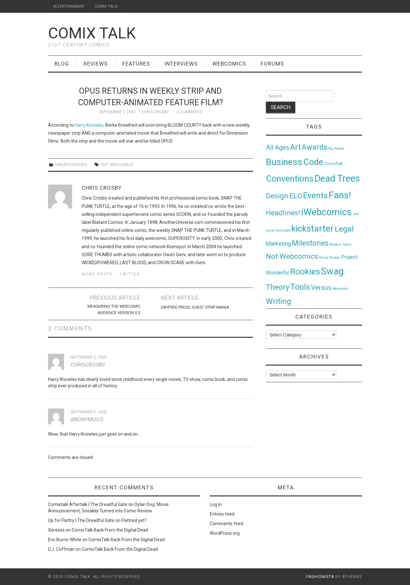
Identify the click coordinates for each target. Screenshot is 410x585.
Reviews (96, 63)
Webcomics (229, 63)
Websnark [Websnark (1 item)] (340, 289)
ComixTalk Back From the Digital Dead (110, 530)
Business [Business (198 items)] (284, 162)
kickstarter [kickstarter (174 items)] (312, 228)
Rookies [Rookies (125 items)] (305, 271)
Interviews (181, 63)
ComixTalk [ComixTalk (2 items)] (333, 164)
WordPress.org (225, 533)
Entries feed (222, 514)
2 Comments (189, 111)
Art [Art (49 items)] (295, 147)
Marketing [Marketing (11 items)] (278, 244)
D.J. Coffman (61, 549)
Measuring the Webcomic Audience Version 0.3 (113, 309)
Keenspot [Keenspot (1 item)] (283, 230)
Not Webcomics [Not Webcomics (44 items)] (292, 256)
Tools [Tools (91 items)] (300, 287)
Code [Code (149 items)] (313, 162)
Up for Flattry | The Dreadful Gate (81, 520)
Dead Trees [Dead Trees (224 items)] (337, 178)
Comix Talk (92, 33)
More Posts (97, 274)
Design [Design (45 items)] (277, 196)
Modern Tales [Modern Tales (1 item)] (340, 244)
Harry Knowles (89, 125)
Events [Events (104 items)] (315, 195)
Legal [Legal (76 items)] (344, 228)
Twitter (129, 274)
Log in (216, 504)
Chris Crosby (155, 111)
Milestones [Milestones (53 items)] (310, 243)
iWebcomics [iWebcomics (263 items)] (326, 212)
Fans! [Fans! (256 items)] (340, 195)
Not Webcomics (117, 164)
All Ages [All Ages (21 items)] (277, 147)
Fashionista (320, 576)
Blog (61, 63)
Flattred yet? (134, 520)
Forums (272, 63)
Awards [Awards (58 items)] (314, 147)
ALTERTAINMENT (69, 6)
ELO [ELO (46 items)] (295, 196)
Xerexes (56, 530)
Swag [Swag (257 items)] (332, 271)
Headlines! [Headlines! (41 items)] (283, 213)
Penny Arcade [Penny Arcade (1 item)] (329, 258)
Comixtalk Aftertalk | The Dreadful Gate (87, 504)
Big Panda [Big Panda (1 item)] (336, 148)
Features (136, 63)
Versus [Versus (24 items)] (321, 287)
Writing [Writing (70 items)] (278, 301)
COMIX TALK (106, 6)
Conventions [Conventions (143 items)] (290, 179)
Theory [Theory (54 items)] (277, 287)
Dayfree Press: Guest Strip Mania (195, 307)
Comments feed (226, 523)
